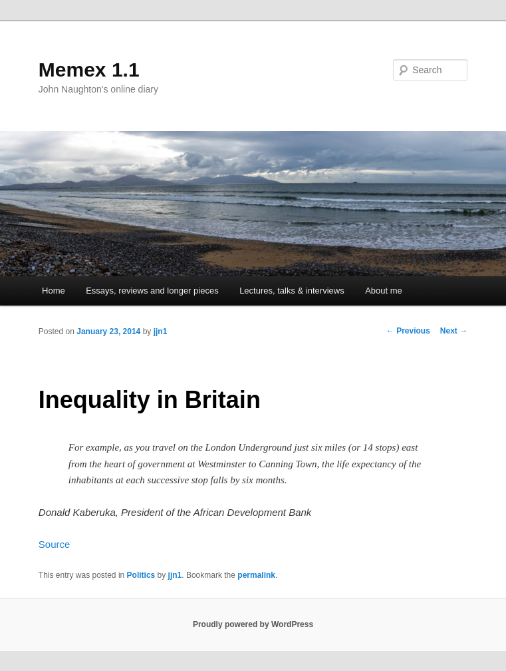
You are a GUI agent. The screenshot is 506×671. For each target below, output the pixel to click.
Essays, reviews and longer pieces (152, 291)
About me (383, 291)
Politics (141, 575)
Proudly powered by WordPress (253, 624)
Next (453, 331)
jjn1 (161, 331)
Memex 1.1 (89, 70)
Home (53, 291)
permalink (256, 575)
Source (54, 544)
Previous (408, 331)
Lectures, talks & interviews (291, 291)
